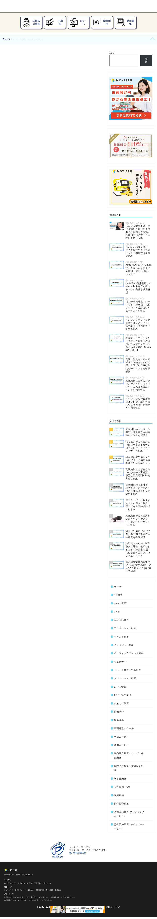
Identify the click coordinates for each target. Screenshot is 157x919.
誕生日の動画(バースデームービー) (35, 291)
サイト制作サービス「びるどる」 (38, 897)
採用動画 (18, 277)
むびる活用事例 (23, 234)
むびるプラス (8, 890)
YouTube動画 (21, 194)
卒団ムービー (21, 251)
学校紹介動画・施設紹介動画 (31, 264)
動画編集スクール (124, 728)
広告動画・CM (22, 273)
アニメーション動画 (25, 198)
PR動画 (18, 182)
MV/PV (17, 177)
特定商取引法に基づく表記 (44, 890)
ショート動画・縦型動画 (28, 220)
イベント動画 (21, 203)
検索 (112, 53)
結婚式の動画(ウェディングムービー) (36, 286)
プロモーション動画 (25, 225)
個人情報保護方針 (77, 853)
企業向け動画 (21, 238)
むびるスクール (20, 890)
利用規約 (58, 890)
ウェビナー (20, 216)
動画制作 (18, 242)
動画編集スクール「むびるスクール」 (63, 897)
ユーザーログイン (10, 883)
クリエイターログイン (25, 883)
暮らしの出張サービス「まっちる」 (41, 900)
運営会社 (30, 890)
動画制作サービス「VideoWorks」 (15, 900)
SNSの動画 (20, 186)
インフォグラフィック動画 (30, 212)
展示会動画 (20, 269)
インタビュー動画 (24, 207)
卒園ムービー (21, 256)
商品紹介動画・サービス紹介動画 (34, 260)
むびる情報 (20, 229)
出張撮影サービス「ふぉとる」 (14, 897)
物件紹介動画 (21, 282)
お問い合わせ (47, 883)
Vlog (16, 190)
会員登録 (38, 883)
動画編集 (18, 247)
